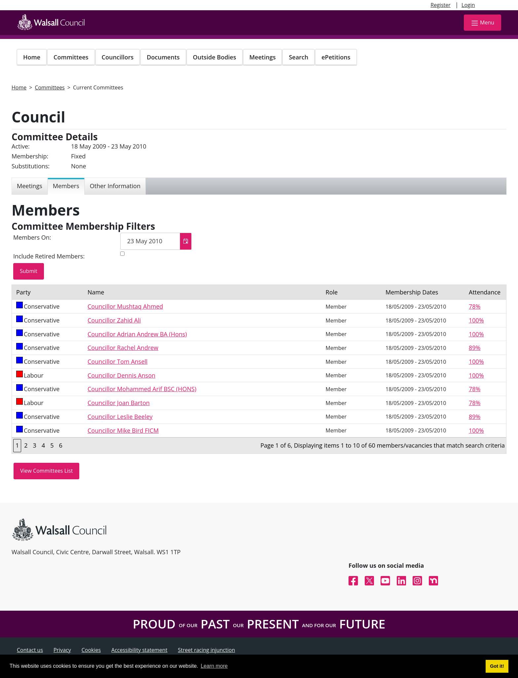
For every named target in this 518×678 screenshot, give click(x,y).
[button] (185, 241)
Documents (163, 57)
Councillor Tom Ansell (118, 361)
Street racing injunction (206, 650)
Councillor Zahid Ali (114, 320)
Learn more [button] (214, 666)
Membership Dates (412, 292)
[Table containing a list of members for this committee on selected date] (259, 369)
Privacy (62, 650)
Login (468, 5)
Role (332, 292)
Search (298, 57)
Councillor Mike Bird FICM (123, 430)
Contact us (30, 650)
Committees (71, 57)
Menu (482, 23)
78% (474, 306)
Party (23, 292)
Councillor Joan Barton (119, 403)
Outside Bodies (214, 57)
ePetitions (335, 57)
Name (96, 292)
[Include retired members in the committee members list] (122, 254)
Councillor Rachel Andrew (123, 348)
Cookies (91, 650)
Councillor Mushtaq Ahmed (125, 306)
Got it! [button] (497, 666)
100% (476, 320)
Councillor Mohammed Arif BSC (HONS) (142, 389)
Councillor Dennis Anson (121, 375)
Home (31, 57)
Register (440, 5)
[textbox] (156, 241)
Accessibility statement (139, 650)
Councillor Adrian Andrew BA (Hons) (137, 334)
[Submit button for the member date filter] (28, 271)
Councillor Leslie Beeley (120, 417)
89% (474, 348)
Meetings (262, 57)
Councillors (118, 57)
